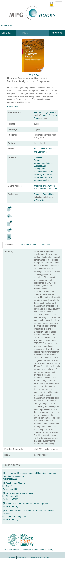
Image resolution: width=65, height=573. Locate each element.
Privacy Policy (23, 557)
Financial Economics (43, 177)
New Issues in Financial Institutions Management (25, 503)
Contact (46, 557)
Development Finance (13, 483)
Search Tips (6, 26)
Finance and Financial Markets (17, 493)
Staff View (46, 245)
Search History (46, 550)
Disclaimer (11, 557)
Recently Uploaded (29, 550)
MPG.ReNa (39, 200)
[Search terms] (32, 33)
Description (10, 245)
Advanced (57, 32)
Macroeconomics (41, 180)
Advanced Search (11, 550)
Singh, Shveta (49, 112)
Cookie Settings (35, 557)
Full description (13, 106)
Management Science (43, 163)
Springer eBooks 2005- (44, 194)
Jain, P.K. (38, 112)
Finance (37, 160)
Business (38, 157)
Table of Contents (28, 245)
